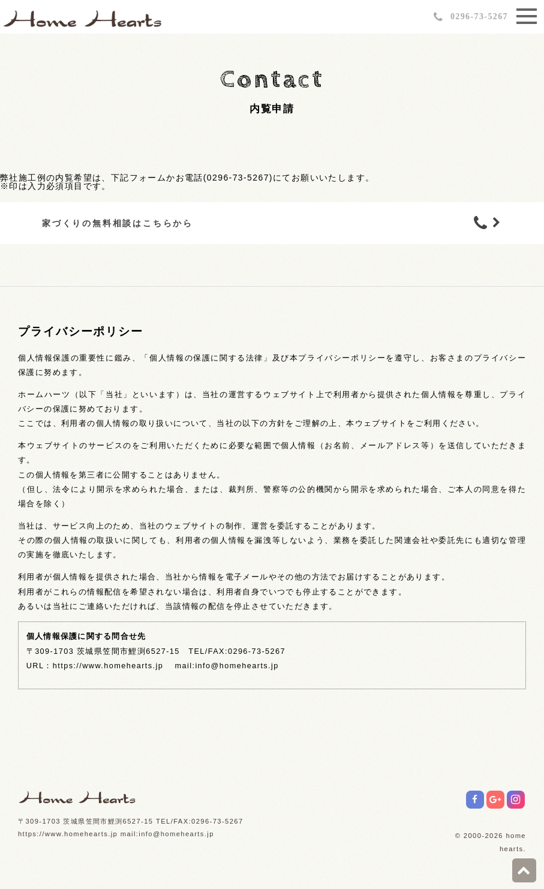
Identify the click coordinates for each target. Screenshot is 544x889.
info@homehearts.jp (176, 833)
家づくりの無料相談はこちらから (117, 223)
